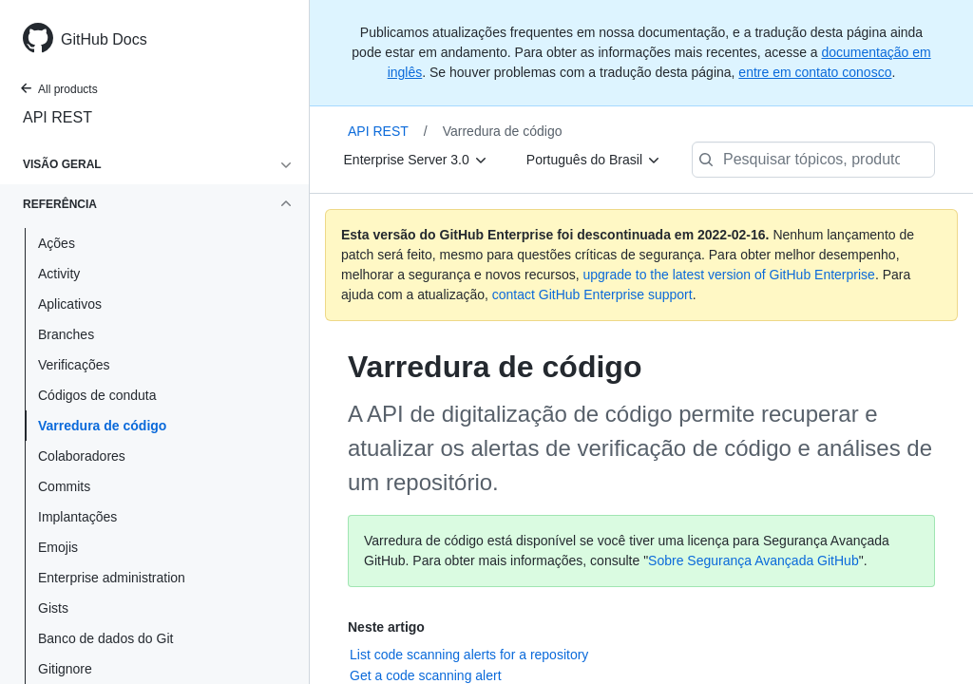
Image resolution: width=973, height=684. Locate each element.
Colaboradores (81, 456)
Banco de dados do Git (105, 638)
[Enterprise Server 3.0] (416, 159)
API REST (57, 117)
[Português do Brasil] (594, 159)
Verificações (73, 364)
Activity (59, 273)
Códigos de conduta (97, 395)
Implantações (77, 516)
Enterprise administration (111, 577)
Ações (56, 243)
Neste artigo (386, 627)
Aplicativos (70, 304)
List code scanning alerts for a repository (469, 654)
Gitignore (65, 668)
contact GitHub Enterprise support (592, 294)
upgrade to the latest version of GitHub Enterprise (728, 274)
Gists (53, 608)
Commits (64, 486)
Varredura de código (102, 425)
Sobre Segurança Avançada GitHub (753, 560)
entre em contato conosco (814, 72)
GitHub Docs (104, 39)
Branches (66, 334)
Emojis (58, 547)
